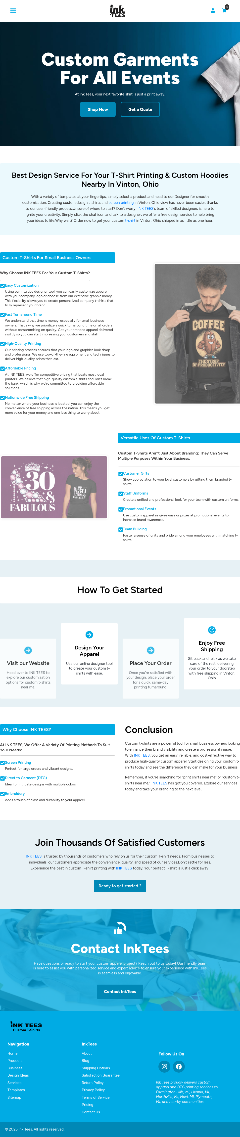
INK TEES (145, 208)
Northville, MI (167, 1096)
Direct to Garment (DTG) (26, 778)
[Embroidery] (2, 794)
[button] (13, 11)
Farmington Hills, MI (172, 1092)
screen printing (121, 202)
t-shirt (130, 220)
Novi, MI (187, 1096)
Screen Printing (18, 762)
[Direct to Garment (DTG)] (2, 778)
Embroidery (15, 793)
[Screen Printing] (2, 763)
